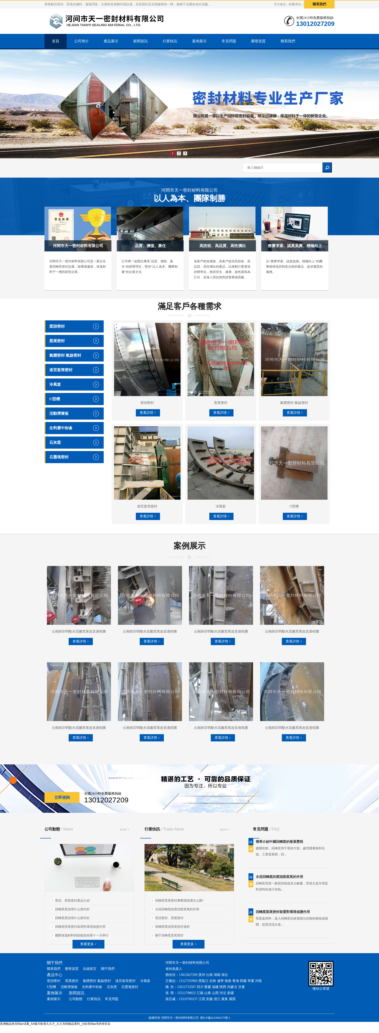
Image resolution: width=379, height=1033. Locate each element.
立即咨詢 (62, 797)
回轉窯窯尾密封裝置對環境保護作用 (80, 926)
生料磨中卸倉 (61, 428)
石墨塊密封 (59, 457)
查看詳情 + (148, 413)
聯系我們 (319, 4)
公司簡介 (81, 41)
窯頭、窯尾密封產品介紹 (72, 900)
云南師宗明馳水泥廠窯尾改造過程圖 (79, 631)
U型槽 (54, 399)
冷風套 (55, 384)
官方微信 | (280, 4)
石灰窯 (55, 442)
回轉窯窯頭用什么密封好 (72, 909)
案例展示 (199, 41)
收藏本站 (295, 4)
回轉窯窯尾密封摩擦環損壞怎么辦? (179, 900)
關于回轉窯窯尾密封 (169, 935)
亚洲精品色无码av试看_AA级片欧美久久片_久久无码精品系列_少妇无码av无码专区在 (55, 1023)
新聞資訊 (140, 41)
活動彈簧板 (59, 413)
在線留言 (89, 969)
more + (125, 829)
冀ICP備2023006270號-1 (215, 1017)
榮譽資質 (258, 41)
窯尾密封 (57, 341)
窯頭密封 (57, 326)
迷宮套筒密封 (61, 370)
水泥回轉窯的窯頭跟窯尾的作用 (177, 909)
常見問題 (229, 41)
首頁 (55, 41)
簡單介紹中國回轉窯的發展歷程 (279, 844)
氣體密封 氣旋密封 (65, 355)
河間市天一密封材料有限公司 (189, 196)
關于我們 (108, 969)
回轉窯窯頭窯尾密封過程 (172, 926)
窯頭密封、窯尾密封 (169, 918)
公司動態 (58, 829)
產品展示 (111, 41)
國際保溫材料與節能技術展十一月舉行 (82, 935)
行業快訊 (170, 41)
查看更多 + (88, 944)
